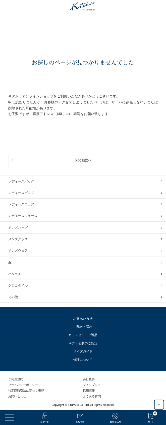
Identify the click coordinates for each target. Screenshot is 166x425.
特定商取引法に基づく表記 (26, 390)
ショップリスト (93, 385)
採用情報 (89, 390)
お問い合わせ (17, 396)
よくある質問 (92, 396)
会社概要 (89, 379)
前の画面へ (83, 160)
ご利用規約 (15, 379)
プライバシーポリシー (23, 385)
